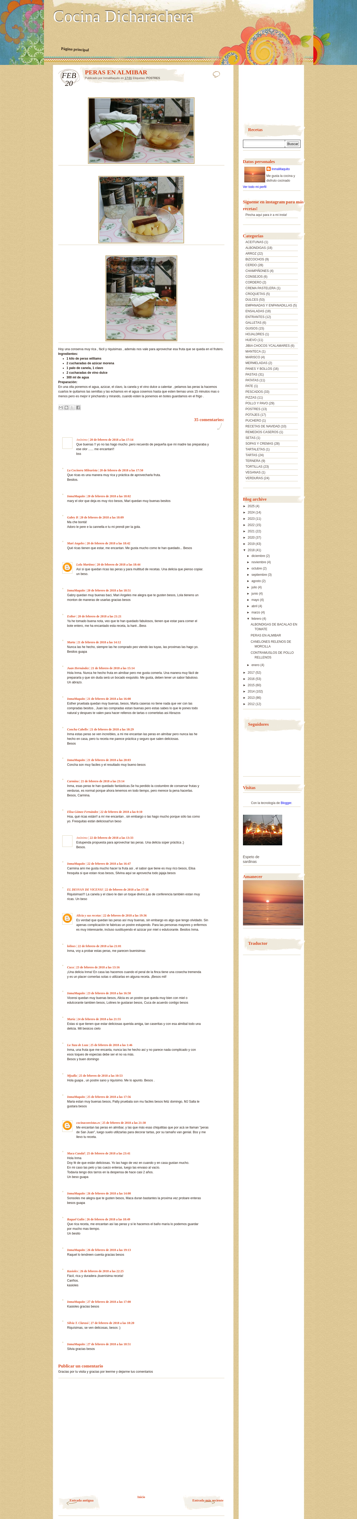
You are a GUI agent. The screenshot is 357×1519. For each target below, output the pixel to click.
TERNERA (253, 461)
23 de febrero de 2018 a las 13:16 (98, 967)
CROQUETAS (255, 294)
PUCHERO (253, 420)
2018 (252, 550)
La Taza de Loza (77, 1045)
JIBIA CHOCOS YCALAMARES (268, 346)
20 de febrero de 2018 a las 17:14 (111, 440)
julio (254, 587)
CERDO (251, 265)
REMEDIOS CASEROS (262, 432)
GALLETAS (254, 323)
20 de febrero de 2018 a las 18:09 (102, 517)
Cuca (70, 967)
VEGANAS (253, 472)
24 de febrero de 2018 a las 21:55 (99, 1019)
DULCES (252, 299)
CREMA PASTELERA (261, 288)
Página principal (75, 49)
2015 (252, 685)
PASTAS (252, 374)
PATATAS (252, 380)
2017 (252, 672)
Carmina (73, 781)
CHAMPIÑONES (257, 271)
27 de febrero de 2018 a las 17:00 (109, 1302)
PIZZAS (251, 397)
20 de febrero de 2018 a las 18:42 (108, 543)
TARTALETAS (255, 449)
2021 (252, 531)
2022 (252, 525)
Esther (71, 616)
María (71, 1019)
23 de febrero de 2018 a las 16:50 (109, 993)
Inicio (141, 1497)
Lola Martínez (85, 564)
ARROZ (251, 253)
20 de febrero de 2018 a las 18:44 (118, 564)
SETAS (251, 438)
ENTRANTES (255, 317)
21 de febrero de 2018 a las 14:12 (99, 642)
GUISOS (252, 328)
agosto (256, 581)
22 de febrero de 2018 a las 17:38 (127, 889)
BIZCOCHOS (255, 259)
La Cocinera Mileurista (82, 470)
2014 (252, 691)
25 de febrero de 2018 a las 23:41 (109, 1153)
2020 (252, 537)
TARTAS (251, 455)
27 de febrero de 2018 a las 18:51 (109, 1344)
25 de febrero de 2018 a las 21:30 (124, 1123)
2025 (252, 506)
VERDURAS (254, 478)
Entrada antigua (81, 1500)
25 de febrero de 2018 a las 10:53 (101, 1075)
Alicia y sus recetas (88, 915)
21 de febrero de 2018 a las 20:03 (109, 760)
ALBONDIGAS (256, 248)
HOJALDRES (255, 334)
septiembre (259, 575)
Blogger (286, 803)
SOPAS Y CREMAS (259, 443)
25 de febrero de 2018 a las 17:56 (109, 1097)
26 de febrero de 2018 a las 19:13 (109, 1250)
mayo (255, 600)
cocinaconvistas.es (88, 1123)
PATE (249, 386)
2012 (252, 704)
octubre (257, 568)
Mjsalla (72, 1075)
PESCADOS (254, 392)
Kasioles (72, 1271)
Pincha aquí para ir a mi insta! (266, 215)
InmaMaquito (76, 496)
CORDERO (254, 282)
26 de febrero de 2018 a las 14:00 (109, 1193)
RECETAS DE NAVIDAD (263, 426)
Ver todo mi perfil (255, 187)
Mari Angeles (76, 543)
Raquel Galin (75, 1219)
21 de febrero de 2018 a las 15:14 (113, 668)
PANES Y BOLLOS (259, 369)
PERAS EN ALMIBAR (266, 635)
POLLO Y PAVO (257, 403)
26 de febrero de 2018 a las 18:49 (108, 1219)
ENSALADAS (255, 311)
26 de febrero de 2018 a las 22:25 (102, 1271)
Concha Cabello (77, 729)
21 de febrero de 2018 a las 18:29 (112, 729)
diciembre (258, 556)
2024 (252, 512)
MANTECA (253, 351)
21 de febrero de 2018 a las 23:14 (102, 781)
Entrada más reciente (208, 1500)
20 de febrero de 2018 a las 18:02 (109, 496)
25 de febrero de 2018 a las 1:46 (111, 1045)
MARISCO (253, 357)
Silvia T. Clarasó (78, 1323)
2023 (252, 519)
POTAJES (253, 415)
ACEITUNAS (255, 242)
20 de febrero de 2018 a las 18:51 (109, 590)
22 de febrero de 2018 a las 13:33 (111, 838)
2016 (252, 679)
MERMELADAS (257, 363)
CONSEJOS (254, 276)
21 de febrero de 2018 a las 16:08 (109, 699)
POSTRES (153, 78)
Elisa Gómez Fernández (82, 812)
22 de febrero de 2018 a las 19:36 (125, 915)
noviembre (259, 562)
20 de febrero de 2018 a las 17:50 (121, 470)
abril (254, 606)
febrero (256, 619)
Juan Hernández (78, 668)
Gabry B (72, 517)
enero (255, 665)
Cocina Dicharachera (123, 16)
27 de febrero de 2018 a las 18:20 (112, 1323)
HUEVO (251, 340)
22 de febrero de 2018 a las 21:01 (100, 946)
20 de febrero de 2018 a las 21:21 (100, 616)
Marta (71, 642)
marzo (256, 612)
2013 (252, 698)
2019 (252, 544)
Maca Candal (76, 1153)
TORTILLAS (254, 466)
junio (255, 593)
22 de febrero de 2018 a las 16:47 (109, 863)
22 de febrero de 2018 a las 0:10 (121, 812)
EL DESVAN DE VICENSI (85, 889)
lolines (71, 946)
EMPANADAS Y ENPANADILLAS (269, 305)
